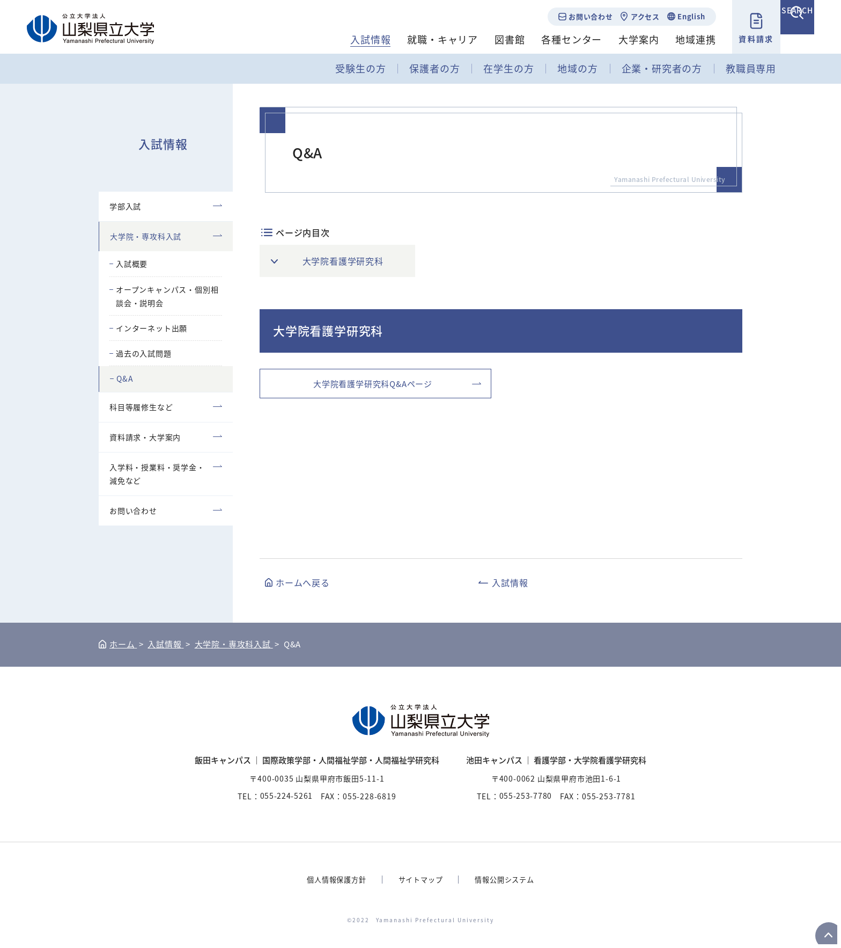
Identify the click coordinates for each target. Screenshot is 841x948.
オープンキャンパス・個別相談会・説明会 (167, 296)
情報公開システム (508, 879)
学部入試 (125, 206)
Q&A (124, 378)
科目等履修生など (141, 407)
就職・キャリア (428, 39)
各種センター (557, 39)
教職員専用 (751, 68)
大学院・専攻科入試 (145, 236)
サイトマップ (421, 879)
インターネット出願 (151, 328)
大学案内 (624, 39)
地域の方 (577, 68)
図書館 (495, 39)
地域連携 (681, 39)
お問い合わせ (576, 16)
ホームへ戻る (303, 582)
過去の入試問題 (144, 353)
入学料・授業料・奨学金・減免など (157, 474)
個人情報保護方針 (332, 879)
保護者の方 (434, 68)
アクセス (630, 16)
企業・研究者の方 (662, 68)
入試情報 (356, 39)
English (677, 16)
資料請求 (742, 38)
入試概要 (131, 263)
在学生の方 (508, 68)
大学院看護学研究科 (344, 260)
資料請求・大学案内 (145, 437)
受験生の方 (360, 68)
